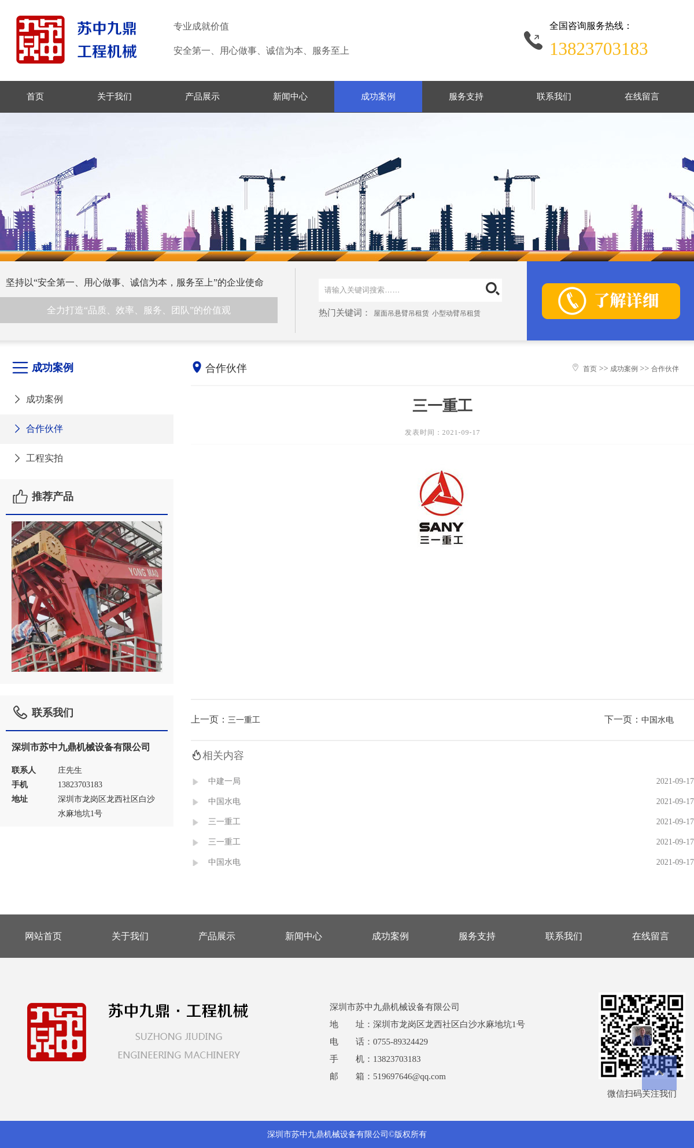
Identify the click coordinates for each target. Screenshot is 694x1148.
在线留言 (642, 96)
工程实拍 (37, 458)
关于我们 (114, 96)
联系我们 (554, 96)
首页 (35, 96)
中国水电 (657, 720)
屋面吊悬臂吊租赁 (401, 313)
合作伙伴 (37, 429)
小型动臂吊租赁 (456, 313)
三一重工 (244, 720)
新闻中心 (290, 96)
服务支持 (466, 96)
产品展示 (202, 96)
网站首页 (43, 936)
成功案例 (378, 96)
